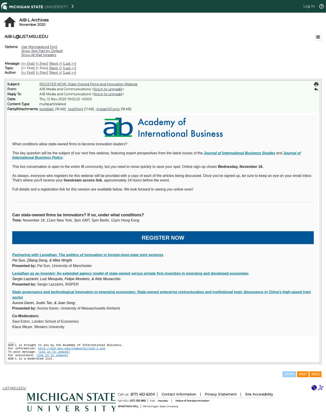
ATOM (289, 374)
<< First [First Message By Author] (28, 73)
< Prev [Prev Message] (42, 64)
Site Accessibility (259, 394)
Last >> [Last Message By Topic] (69, 68)
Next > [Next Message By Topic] (55, 68)
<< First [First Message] (28, 64)
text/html (75, 109)
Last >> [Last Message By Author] (69, 73)
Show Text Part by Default (42, 51)
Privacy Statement (221, 394)
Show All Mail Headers (38, 55)
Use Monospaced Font (39, 47)
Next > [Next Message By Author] (55, 73)
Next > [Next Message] (55, 64)
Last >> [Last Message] (69, 64)
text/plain (46, 109)
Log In (309, 6)
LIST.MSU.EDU (14, 388)
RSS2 (315, 374)
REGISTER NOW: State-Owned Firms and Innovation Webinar (88, 84)
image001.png (108, 109)
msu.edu (163, 400)
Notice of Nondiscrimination (192, 400)
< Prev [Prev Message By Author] (42, 73)
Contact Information (179, 394)
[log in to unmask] (107, 89)
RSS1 (303, 374)
